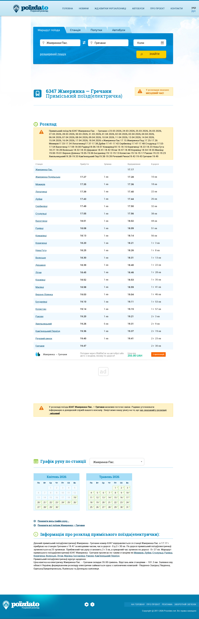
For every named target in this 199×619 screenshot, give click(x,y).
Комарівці (41, 235)
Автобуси (118, 30)
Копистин (40, 309)
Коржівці (40, 279)
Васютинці (41, 221)
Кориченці (39, 555)
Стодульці (157, 552)
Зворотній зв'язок (185, 604)
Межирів (139, 552)
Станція (75, 30)
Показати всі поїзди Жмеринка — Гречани (61, 525)
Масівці (68, 555)
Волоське (51, 555)
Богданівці (79, 555)
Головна (67, 8)
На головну (138, 604)
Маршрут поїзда (49, 30)
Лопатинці (41, 191)
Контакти (177, 8)
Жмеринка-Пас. (44, 169)
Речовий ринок (43, 338)
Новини (84, 8)
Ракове (90, 555)
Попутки (96, 30)
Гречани (39, 345)
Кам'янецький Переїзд (107, 555)
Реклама (167, 604)
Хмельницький (43, 323)
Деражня (40, 265)
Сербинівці (41, 206)
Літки (60, 555)
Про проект (157, 8)
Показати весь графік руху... (53, 521)
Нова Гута (40, 250)
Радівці (168, 552)
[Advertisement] (103, 74)
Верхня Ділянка (44, 294)
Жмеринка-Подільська (47, 176)
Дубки (148, 552)
